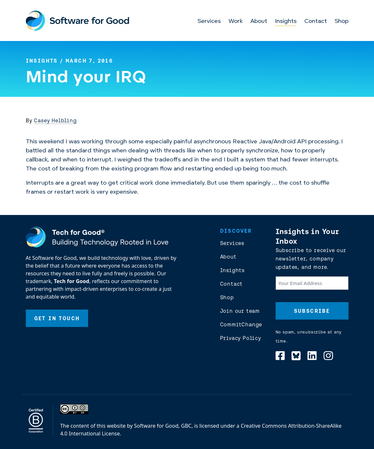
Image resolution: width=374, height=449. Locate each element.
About (258, 21)
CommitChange (241, 324)
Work (235, 21)
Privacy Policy (240, 338)
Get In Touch (57, 318)
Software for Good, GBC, (163, 425)
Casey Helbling (55, 120)
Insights (286, 21)
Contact (315, 21)
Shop (342, 21)
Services (209, 21)
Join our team (240, 311)
